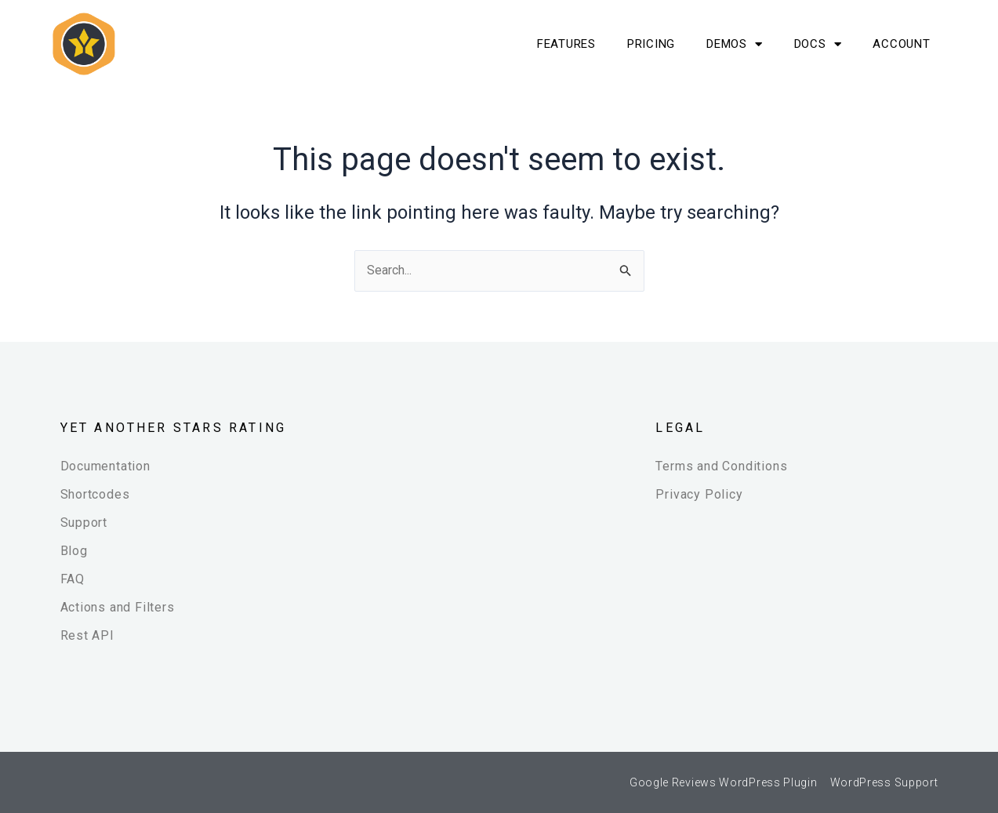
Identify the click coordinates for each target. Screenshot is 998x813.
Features (566, 44)
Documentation (105, 466)
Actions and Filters (117, 607)
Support (84, 522)
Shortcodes (95, 494)
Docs (818, 44)
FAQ (72, 579)
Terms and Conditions (721, 466)
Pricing (651, 44)
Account (901, 44)
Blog (74, 550)
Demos (734, 44)
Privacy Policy (698, 494)
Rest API (87, 635)
